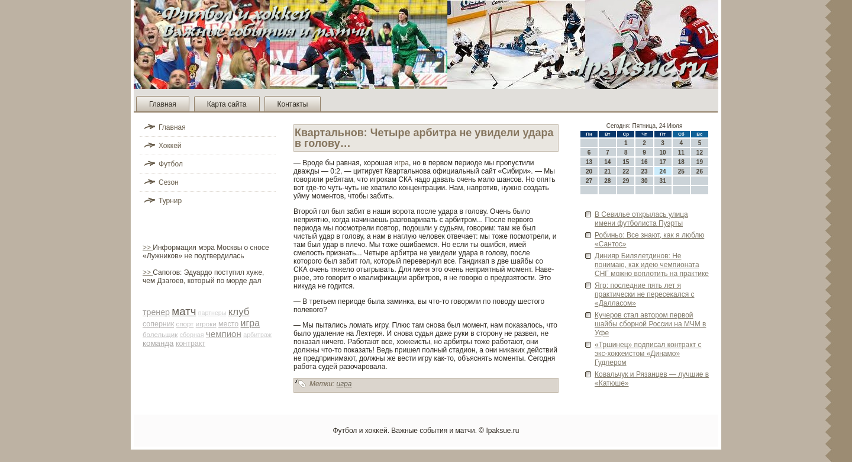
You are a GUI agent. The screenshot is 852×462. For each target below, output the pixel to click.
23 (644, 171)
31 (663, 181)
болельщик (160, 334)
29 (625, 181)
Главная (162, 104)
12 (699, 152)
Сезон (169, 182)
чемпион (223, 334)
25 (681, 171)
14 (607, 162)
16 (644, 162)
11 (681, 152)
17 (663, 162)
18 (681, 162)
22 (625, 171)
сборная (192, 334)
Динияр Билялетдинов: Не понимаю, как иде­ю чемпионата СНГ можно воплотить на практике (652, 265)
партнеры (212, 312)
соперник (158, 324)
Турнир (170, 201)
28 (607, 181)
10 (663, 152)
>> (148, 247)
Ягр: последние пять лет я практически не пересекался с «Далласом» (645, 294)
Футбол (171, 164)
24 (663, 171)
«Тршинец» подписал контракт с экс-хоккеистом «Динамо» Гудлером (648, 354)
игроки (206, 324)
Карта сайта (227, 104)
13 (589, 162)
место (228, 324)
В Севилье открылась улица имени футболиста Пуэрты (641, 218)
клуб (239, 311)
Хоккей (170, 146)
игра (250, 323)
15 (625, 162)
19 (699, 162)
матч (184, 311)
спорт (184, 324)
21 (607, 171)
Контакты (292, 104)
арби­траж (257, 334)
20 (589, 171)
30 (644, 181)
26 (699, 171)
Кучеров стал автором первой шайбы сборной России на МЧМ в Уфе (650, 324)
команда (158, 343)
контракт (190, 343)
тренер (156, 312)
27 (589, 181)
